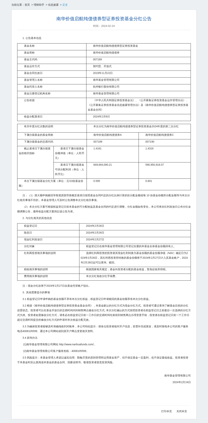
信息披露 (53, 4)
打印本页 (166, 411)
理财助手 (39, 4)
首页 (27, 4)
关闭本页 (181, 411)
